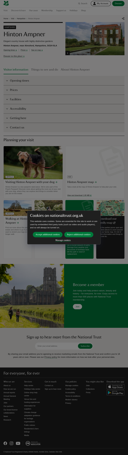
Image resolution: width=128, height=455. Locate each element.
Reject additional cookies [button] (79, 234)
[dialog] (64, 227)
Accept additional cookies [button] (48, 234)
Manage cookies (63, 240)
